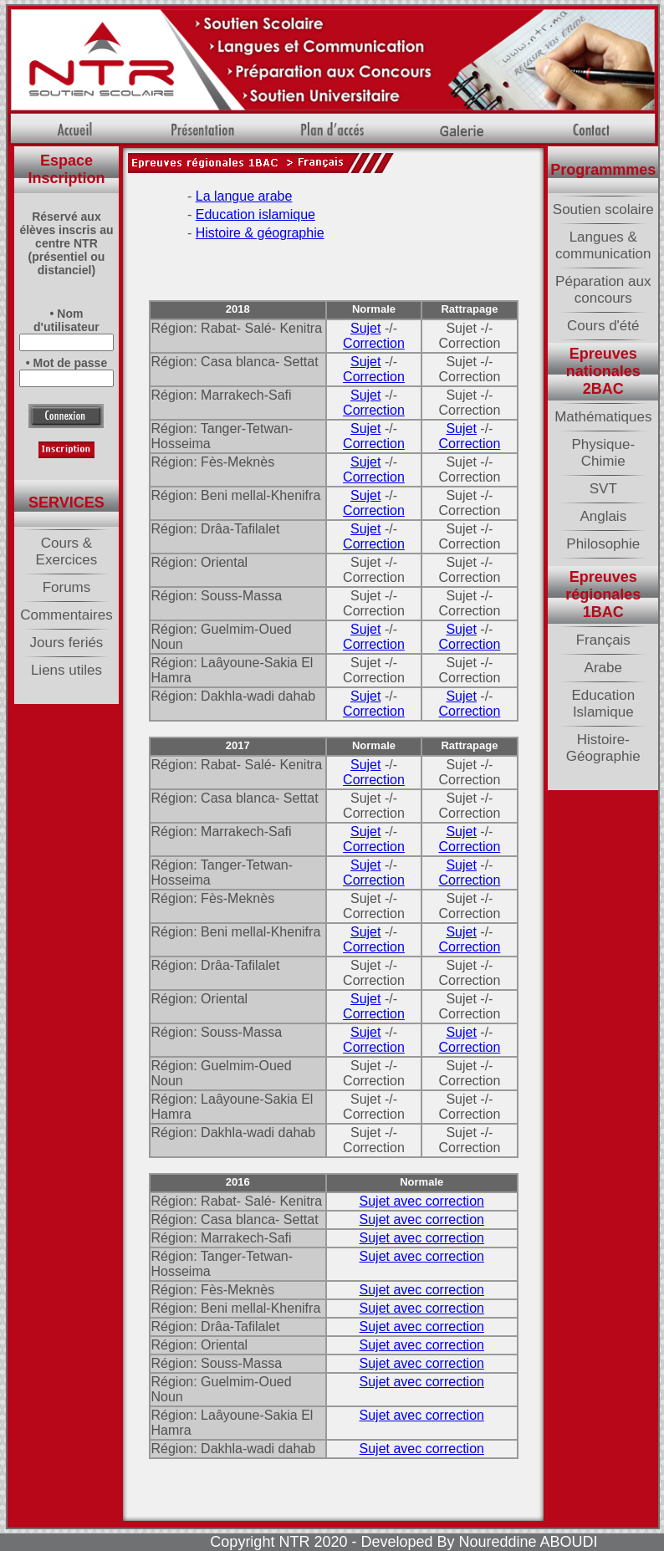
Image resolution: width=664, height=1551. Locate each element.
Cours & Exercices (67, 551)
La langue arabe (244, 196)
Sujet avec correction (422, 1201)
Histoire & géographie (260, 233)
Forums (67, 587)
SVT (603, 489)
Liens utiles (66, 670)
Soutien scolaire (603, 209)
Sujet (365, 328)
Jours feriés (67, 643)
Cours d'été (603, 326)
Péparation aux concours (603, 289)
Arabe (603, 668)
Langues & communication (603, 245)
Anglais (603, 516)
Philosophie (603, 544)
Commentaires (66, 615)
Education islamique (255, 214)
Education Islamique (603, 703)
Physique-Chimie (603, 452)
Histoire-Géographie (603, 748)
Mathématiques (602, 417)
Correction (374, 343)
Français (603, 640)
